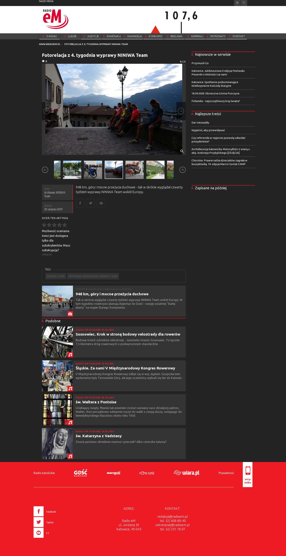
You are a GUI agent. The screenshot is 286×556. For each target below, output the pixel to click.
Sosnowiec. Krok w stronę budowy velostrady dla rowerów (128, 334)
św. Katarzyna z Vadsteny (99, 436)
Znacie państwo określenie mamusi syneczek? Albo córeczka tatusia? (121, 441)
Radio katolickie (44, 473)
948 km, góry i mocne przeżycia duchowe (112, 294)
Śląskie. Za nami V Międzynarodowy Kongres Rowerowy (125, 368)
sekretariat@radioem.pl (172, 525)
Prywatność (226, 473)
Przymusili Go (200, 63)
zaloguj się (47, 254)
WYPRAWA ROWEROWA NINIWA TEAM (93, 276)
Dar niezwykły (200, 122)
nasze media (46, 1)
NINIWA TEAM (56, 276)
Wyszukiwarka (244, 3)
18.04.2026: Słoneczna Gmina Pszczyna (215, 93)
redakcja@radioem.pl (172, 516)
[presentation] (52, 538)
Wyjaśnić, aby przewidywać (208, 130)
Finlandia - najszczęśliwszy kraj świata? (216, 101)
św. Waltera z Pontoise (96, 402)
